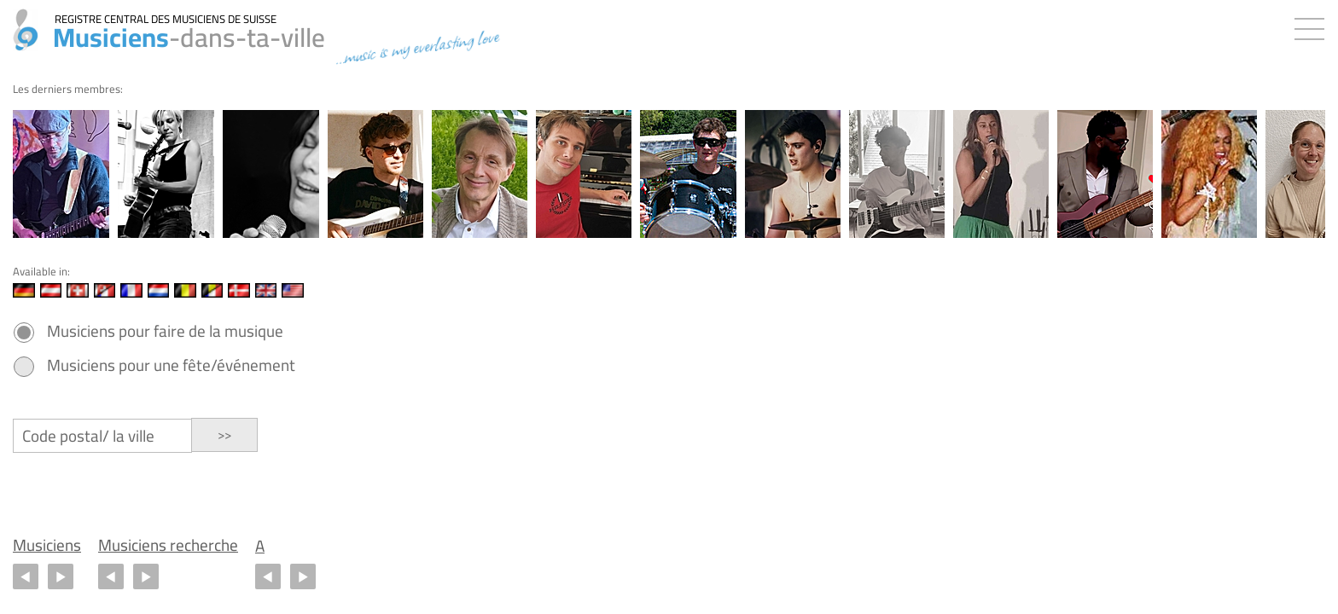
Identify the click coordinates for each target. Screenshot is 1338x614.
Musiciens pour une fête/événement (171, 365)
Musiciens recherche (168, 545)
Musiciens (47, 545)
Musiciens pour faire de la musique (165, 331)
